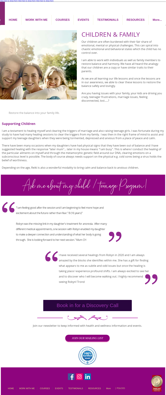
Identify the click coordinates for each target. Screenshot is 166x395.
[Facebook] (71, 376)
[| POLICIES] (120, 388)
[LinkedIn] (87, 376)
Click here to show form (8, 1)
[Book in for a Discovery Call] (87, 305)
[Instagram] (79, 376)
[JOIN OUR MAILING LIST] (87, 338)
